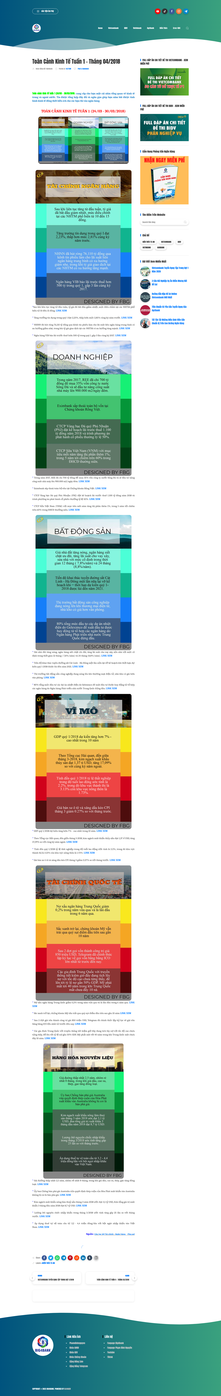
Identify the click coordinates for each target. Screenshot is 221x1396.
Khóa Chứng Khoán (77, 1357)
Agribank (150, 28)
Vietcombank (113, 28)
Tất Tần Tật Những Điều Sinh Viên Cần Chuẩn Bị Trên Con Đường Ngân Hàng (168, 321)
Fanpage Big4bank (115, 1343)
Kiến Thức (163, 28)
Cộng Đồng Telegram (78, 1366)
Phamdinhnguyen (77, 1343)
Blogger (67, 1388)
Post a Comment (83, 68)
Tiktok (110, 1357)
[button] (44, 1257)
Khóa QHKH (74, 1347)
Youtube (111, 1352)
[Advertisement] (83, 80)
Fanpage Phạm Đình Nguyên (119, 1347)
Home (100, 28)
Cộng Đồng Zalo (76, 1361)
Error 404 (176, 28)
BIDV (125, 28)
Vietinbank (137, 28)
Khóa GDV (73, 1352)
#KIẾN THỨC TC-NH (48, 1263)
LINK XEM (61, 310)
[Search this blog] (164, 222)
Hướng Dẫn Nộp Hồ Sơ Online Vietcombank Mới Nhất (164, 295)
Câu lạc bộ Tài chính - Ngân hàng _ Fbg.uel (114, 1234)
